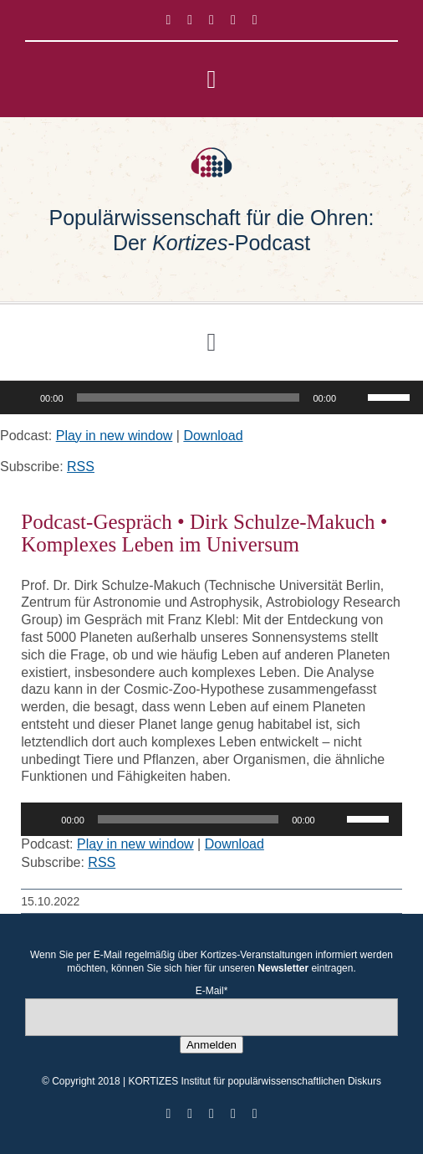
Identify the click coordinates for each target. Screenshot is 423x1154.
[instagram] (211, 20)
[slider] (188, 397)
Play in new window (114, 435)
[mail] (254, 20)
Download (212, 435)
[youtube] (233, 20)
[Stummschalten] (354, 397)
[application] (211, 397)
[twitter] (189, 20)
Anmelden (211, 1045)
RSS (80, 466)
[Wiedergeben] (21, 397)
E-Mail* (212, 991)
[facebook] (168, 20)
